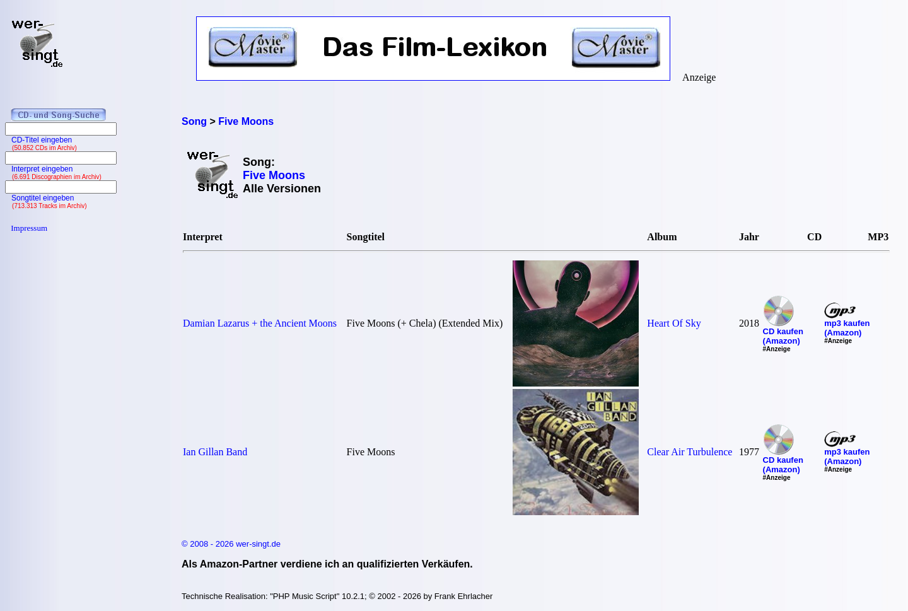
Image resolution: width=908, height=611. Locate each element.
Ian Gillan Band (215, 451)
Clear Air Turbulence (689, 451)
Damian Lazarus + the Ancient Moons (260, 323)
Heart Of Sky (674, 323)
